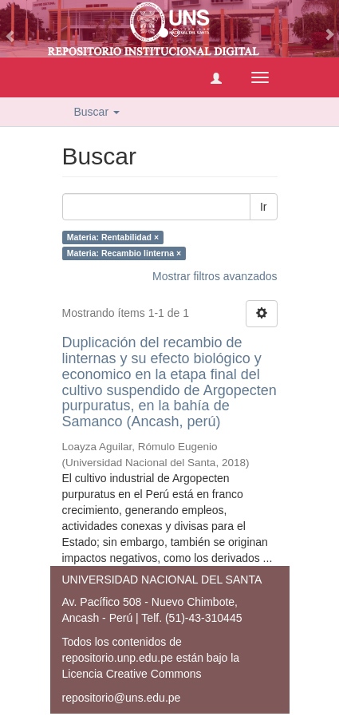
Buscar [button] (97, 111)
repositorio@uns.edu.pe (121, 697)
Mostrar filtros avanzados (214, 276)
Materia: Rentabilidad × (113, 237)
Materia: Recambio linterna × (124, 253)
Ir (263, 206)
